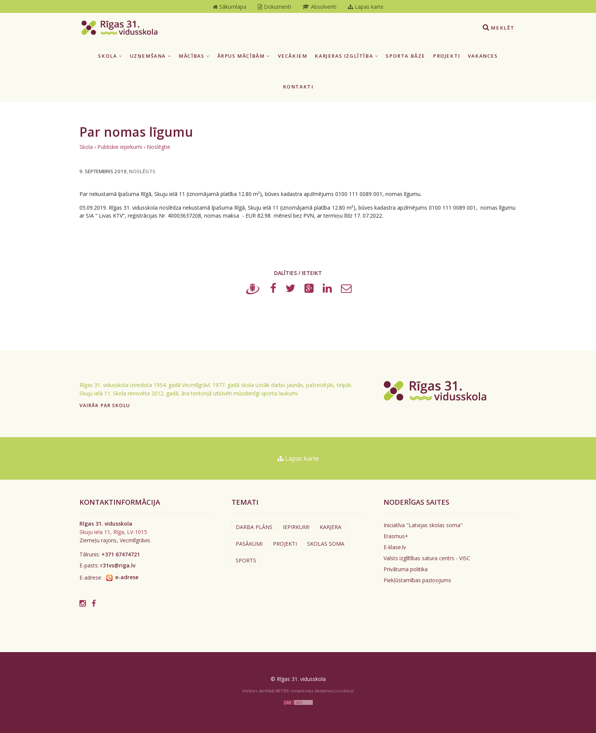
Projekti (446, 56)
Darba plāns (254, 527)
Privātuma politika (406, 569)
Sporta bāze (405, 56)
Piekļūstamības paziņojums (417, 580)
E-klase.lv (395, 547)
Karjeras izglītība (346, 56)
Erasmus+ (396, 536)
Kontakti (298, 87)
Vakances (483, 56)
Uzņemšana (150, 56)
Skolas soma (325, 543)
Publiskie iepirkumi (119, 146)
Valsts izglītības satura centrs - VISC (427, 558)
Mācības (194, 56)
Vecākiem (293, 56)
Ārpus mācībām (243, 56)
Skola (110, 56)
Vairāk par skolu (104, 405)
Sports (246, 560)
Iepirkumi (296, 527)
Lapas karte (298, 458)
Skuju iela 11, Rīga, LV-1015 (113, 532)
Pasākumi (249, 543)
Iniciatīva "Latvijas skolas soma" (423, 525)
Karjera (330, 527)
